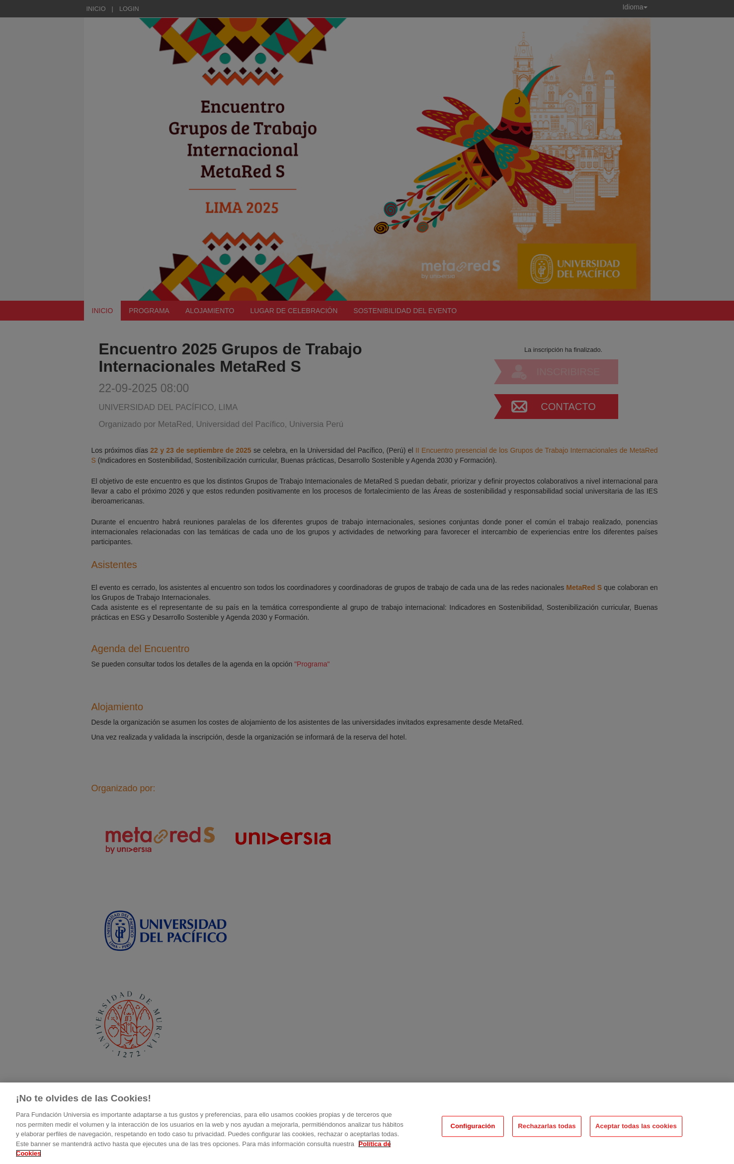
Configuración (472, 1129)
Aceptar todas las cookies (636, 1129)
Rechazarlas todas (546, 1129)
